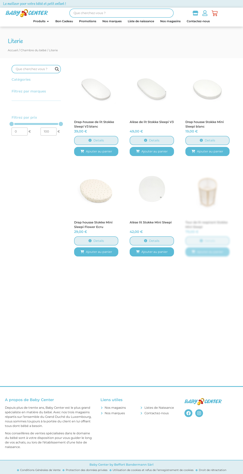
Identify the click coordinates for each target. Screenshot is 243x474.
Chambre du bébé (33, 50)
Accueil (13, 50)
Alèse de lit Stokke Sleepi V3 (152, 122)
